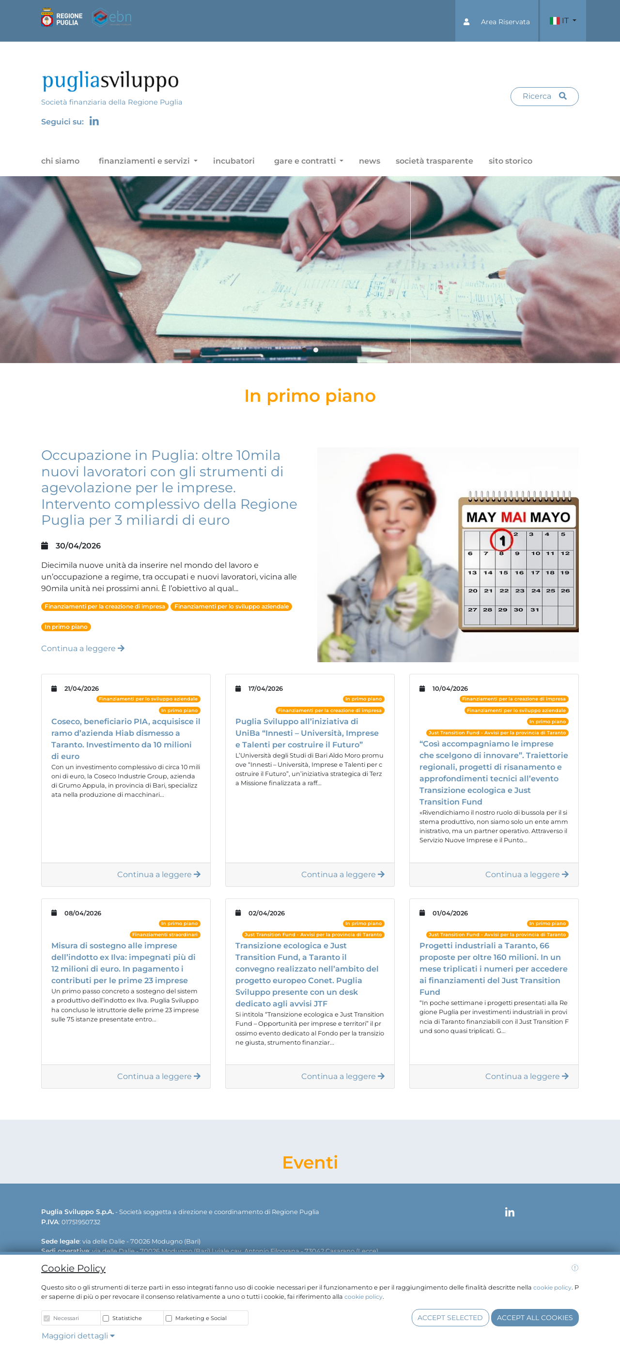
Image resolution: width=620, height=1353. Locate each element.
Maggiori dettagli (78, 1335)
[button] (496, 21)
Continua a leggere (82, 648)
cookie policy (552, 1287)
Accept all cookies (535, 1317)
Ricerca (545, 96)
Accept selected (450, 1317)
